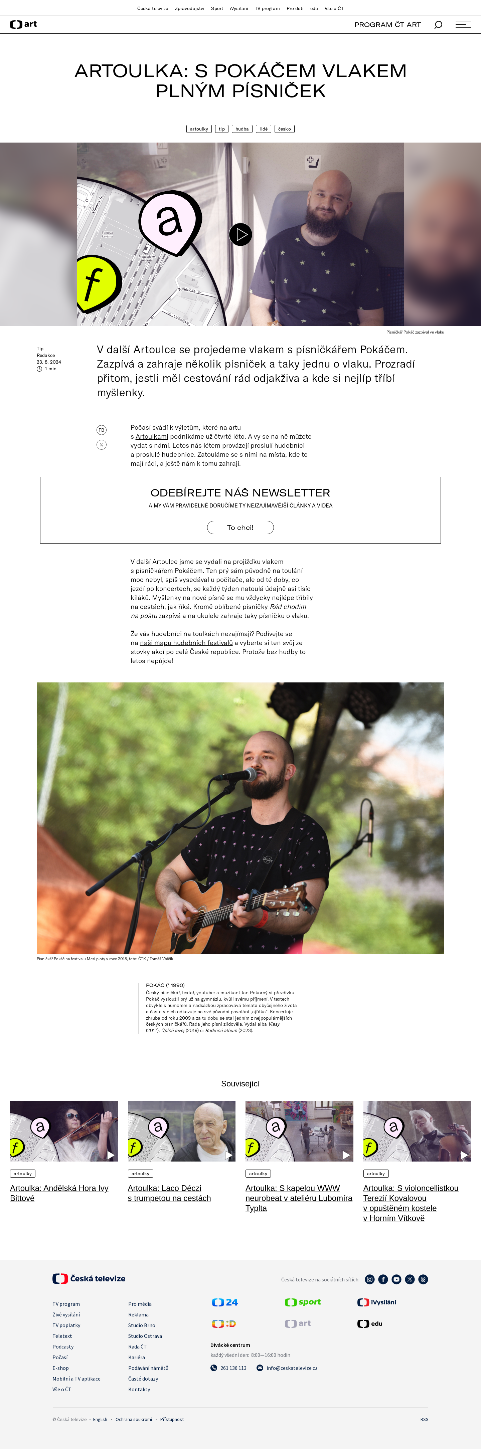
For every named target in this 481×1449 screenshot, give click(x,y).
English (100, 1419)
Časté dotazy (143, 1378)
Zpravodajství (190, 8)
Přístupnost (172, 1419)
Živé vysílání (66, 1314)
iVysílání (239, 8)
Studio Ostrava (145, 1335)
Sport (217, 8)
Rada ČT (137, 1346)
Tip (221, 129)
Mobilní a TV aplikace (76, 1378)
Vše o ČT (334, 8)
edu (314, 8)
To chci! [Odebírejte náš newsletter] (240, 528)
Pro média (140, 1303)
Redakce (46, 355)
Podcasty (62, 1346)
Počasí (59, 1357)
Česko (284, 129)
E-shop (60, 1368)
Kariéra (136, 1357)
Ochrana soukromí (134, 1419)
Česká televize (152, 8)
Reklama (138, 1314)
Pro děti (295, 8)
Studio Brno (141, 1325)
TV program (267, 8)
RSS (425, 1419)
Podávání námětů (148, 1368)
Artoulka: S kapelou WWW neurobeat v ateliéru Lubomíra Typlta (299, 1198)
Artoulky (199, 129)
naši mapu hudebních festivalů (186, 642)
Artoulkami (152, 436)
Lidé (264, 129)
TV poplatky (66, 1325)
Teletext (62, 1335)
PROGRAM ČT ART (387, 24)
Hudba (242, 129)
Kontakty (139, 1389)
